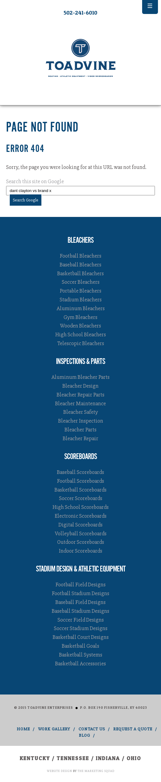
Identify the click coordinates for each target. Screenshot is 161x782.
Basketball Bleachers (80, 273)
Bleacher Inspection (80, 420)
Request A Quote (132, 729)
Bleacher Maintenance (80, 403)
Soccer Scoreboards (80, 498)
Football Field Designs (80, 584)
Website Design (59, 771)
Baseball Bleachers (80, 264)
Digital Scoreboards (80, 524)
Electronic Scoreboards (81, 516)
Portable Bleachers (80, 290)
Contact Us (92, 729)
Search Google (25, 200)
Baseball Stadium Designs (80, 611)
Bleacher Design (80, 385)
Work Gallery (54, 729)
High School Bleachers (80, 334)
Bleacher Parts (80, 429)
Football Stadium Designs (80, 593)
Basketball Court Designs (81, 637)
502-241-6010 (80, 12)
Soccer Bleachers (81, 282)
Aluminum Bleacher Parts (80, 377)
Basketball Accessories (80, 663)
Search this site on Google (35, 181)
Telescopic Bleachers (80, 343)
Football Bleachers (80, 255)
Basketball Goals (80, 646)
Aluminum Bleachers (81, 308)
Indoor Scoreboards (80, 550)
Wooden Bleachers (80, 325)
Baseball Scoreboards (80, 472)
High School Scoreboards (80, 507)
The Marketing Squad (96, 771)
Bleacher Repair (80, 438)
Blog (84, 735)
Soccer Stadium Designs (80, 628)
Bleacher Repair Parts (80, 394)
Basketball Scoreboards (80, 489)
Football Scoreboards (80, 481)
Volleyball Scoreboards (81, 533)
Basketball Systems (80, 654)
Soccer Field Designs (81, 619)
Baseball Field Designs (80, 602)
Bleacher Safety (80, 412)
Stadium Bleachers (81, 299)
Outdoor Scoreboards (80, 542)
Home (23, 729)
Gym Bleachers (80, 317)
